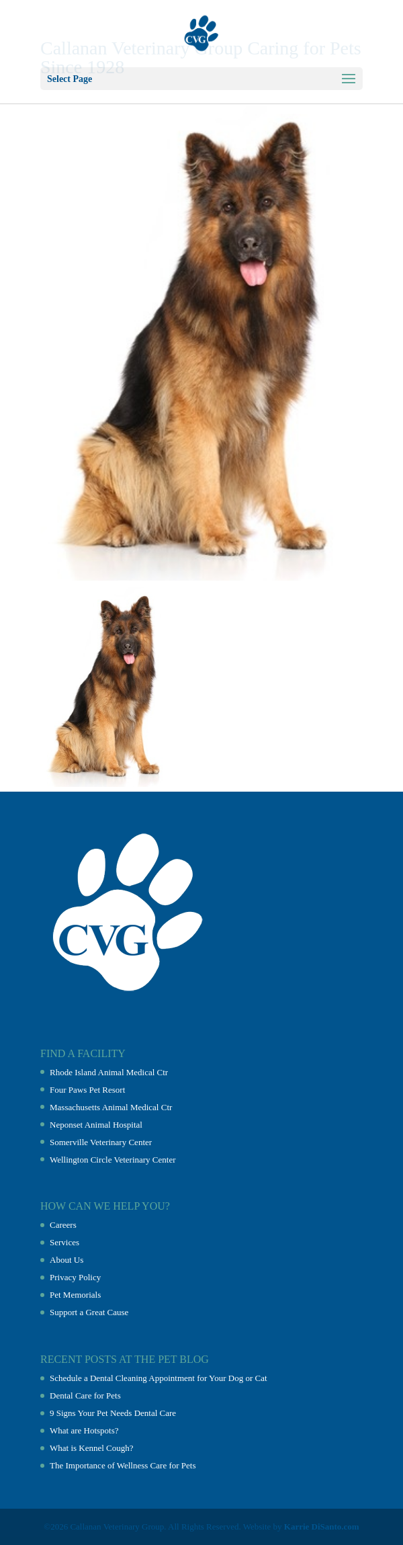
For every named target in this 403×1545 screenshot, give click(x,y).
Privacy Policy (75, 1277)
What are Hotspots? (84, 1430)
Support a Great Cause (89, 1312)
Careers (63, 1225)
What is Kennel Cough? (92, 1448)
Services (64, 1242)
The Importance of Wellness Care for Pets (122, 1465)
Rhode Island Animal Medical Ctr (109, 1072)
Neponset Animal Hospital (96, 1125)
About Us (66, 1260)
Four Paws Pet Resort (87, 1090)
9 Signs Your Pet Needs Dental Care (113, 1413)
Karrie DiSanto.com (321, 1526)
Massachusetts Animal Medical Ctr (111, 1107)
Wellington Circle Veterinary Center (113, 1160)
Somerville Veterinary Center (101, 1142)
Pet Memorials (75, 1295)
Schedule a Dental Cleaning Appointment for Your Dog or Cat (158, 1378)
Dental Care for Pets (85, 1395)
